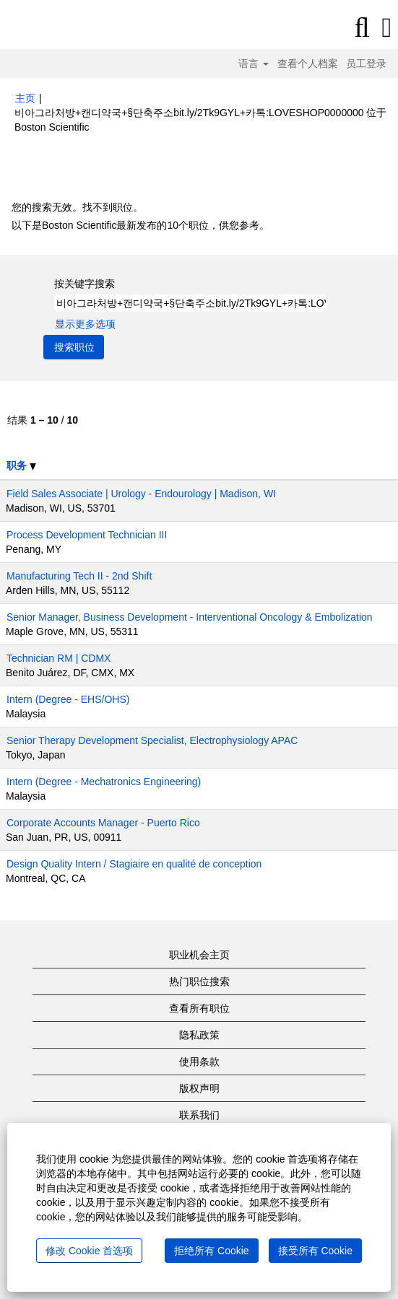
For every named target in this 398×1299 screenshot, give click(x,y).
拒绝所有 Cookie (211, 1250)
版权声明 (199, 1088)
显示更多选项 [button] (85, 324)
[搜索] (362, 27)
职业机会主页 (199, 955)
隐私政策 (199, 1035)
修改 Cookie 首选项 (89, 1250)
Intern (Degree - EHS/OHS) (68, 699)
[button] (387, 27)
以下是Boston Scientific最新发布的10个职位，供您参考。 (140, 225)
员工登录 (366, 63)
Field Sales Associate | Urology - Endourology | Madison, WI (141, 493)
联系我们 (199, 1115)
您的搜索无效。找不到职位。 (77, 207)
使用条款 (199, 1061)
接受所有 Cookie (315, 1250)
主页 (25, 98)
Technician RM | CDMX (59, 658)
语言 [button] (253, 63)
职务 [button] (21, 465)
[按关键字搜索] (190, 303)
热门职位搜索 (199, 981)
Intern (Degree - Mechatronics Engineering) (104, 781)
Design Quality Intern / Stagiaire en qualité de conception (134, 864)
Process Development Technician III (87, 535)
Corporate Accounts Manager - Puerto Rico (103, 822)
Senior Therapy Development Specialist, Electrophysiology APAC (152, 740)
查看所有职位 (199, 1008)
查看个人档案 (307, 63)
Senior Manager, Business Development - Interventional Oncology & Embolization (190, 617)
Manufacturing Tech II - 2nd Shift (79, 576)
